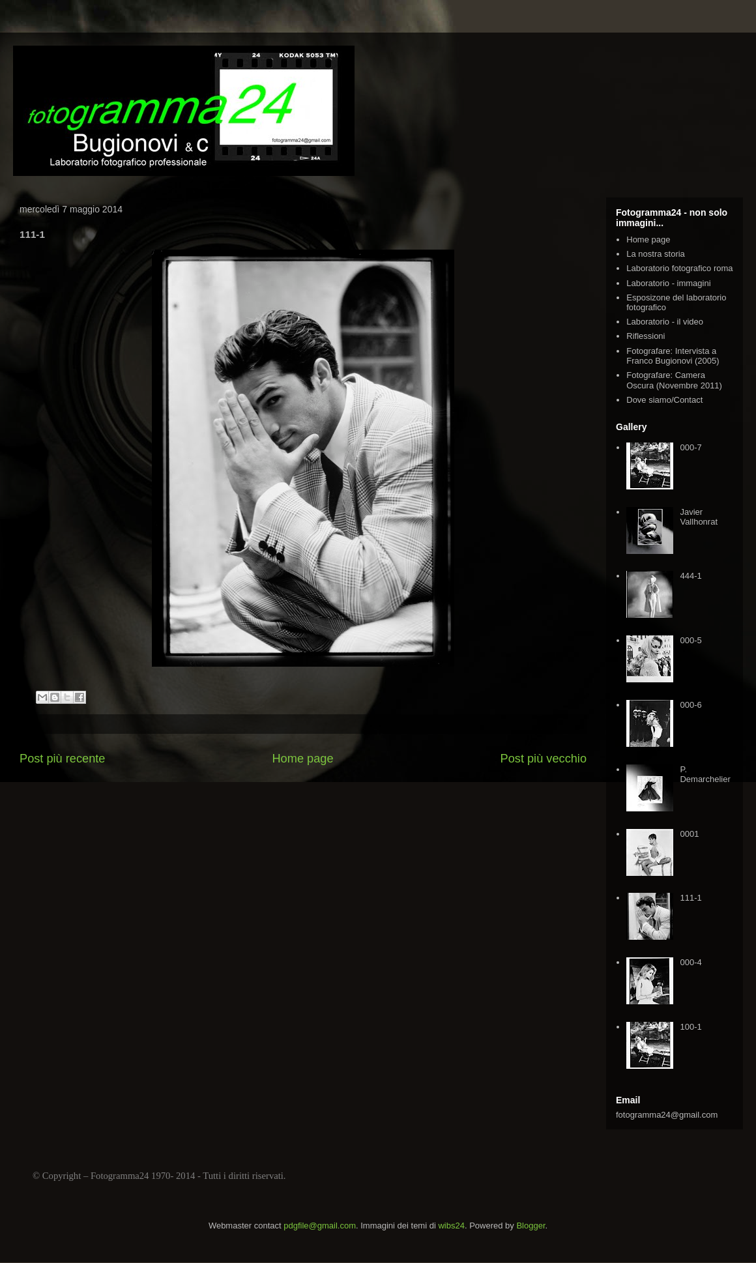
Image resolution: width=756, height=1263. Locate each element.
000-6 (690, 705)
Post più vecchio (544, 758)
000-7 (690, 447)
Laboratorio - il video (664, 322)
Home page (302, 758)
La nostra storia (655, 254)
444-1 (690, 576)
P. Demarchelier (705, 774)
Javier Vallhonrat (699, 517)
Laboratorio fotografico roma (679, 268)
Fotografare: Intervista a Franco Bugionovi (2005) (672, 356)
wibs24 (451, 1225)
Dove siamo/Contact (664, 400)
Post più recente (62, 758)
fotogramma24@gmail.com (667, 1115)
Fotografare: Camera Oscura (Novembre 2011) (674, 380)
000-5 (690, 640)
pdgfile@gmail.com (320, 1225)
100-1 (690, 1027)
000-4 (690, 962)
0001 (689, 834)
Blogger (530, 1225)
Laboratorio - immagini (668, 283)
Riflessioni (645, 336)
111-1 (690, 898)
